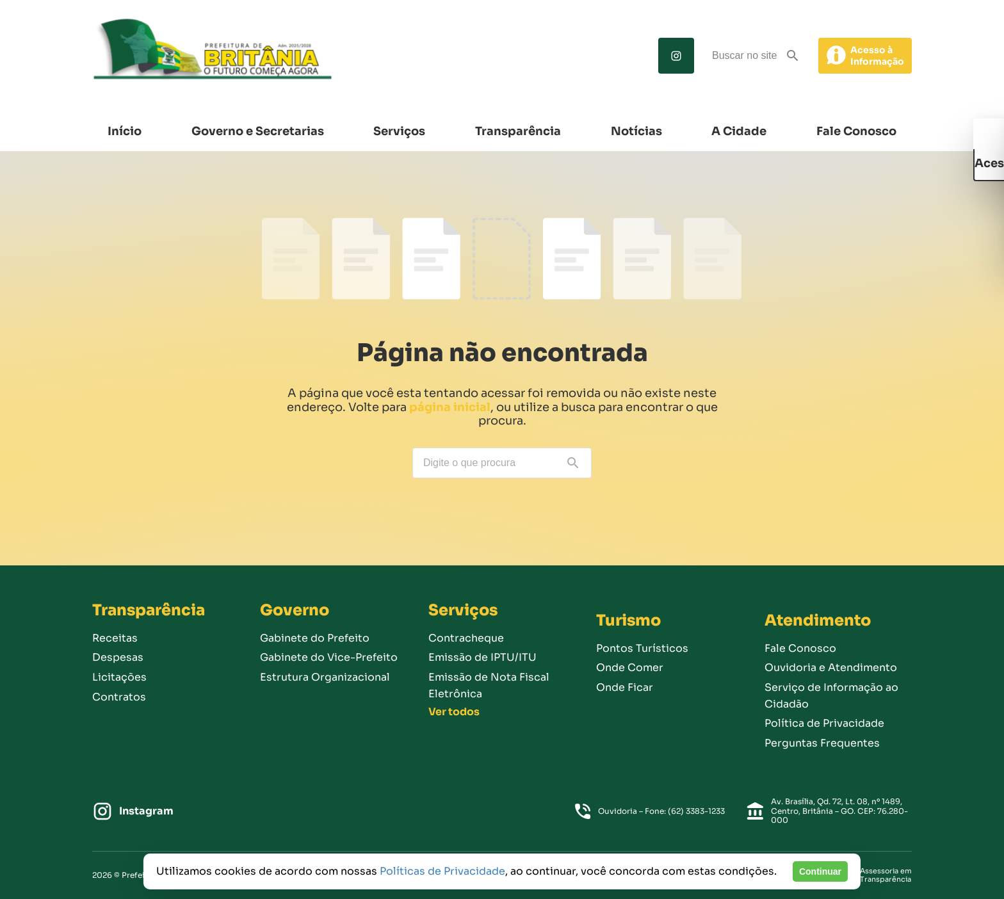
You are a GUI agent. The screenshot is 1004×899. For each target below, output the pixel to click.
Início (125, 131)
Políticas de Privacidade (442, 871)
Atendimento (818, 620)
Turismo (628, 620)
